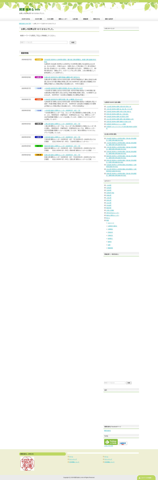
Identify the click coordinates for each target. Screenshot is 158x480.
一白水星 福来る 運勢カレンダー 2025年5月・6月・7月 (62, 110)
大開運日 (110, 229)
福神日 (110, 241)
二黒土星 (108, 198)
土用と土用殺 (110, 210)
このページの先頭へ (146, 478)
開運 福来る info (29, 9)
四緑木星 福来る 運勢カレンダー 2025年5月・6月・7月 (62, 146)
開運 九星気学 (109, 19)
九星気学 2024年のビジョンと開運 (116, 124)
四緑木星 (108, 208)
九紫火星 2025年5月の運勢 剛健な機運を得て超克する (62, 77)
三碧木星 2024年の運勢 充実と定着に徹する (118, 111)
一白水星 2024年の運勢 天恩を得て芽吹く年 (118, 106)
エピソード (111, 223)
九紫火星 (108, 195)
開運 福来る (107, 430)
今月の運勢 (50, 19)
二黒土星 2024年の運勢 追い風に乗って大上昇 (119, 109)
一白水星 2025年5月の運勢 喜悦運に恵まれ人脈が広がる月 (63, 88)
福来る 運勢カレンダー (112, 215)
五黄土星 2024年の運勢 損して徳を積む (117, 114)
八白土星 (108, 203)
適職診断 (85, 19)
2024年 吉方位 (26, 19)
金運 (109, 245)
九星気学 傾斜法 (112, 226)
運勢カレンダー (63, 19)
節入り (108, 218)
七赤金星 (108, 188)
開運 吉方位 (96, 19)
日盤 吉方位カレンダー (112, 213)
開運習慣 (110, 248)
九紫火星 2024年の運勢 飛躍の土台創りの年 (118, 121)
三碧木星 (108, 190)
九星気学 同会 (110, 193)
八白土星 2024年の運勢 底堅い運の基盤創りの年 (119, 119)
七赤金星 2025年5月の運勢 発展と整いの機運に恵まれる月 (63, 99)
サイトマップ (73, 459)
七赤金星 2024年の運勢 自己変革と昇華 (117, 116)
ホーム (71, 456)
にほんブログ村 (108, 446)
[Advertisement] (119, 66)
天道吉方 (110, 232)
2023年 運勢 (38, 19)
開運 (107, 220)
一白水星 (108, 185)
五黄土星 (108, 200)
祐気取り (110, 238)
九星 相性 (75, 19)
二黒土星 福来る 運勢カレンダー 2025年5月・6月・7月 (62, 124)
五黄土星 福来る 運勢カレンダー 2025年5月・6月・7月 (62, 155)
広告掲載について (74, 462)
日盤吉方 (110, 235)
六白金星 (108, 205)
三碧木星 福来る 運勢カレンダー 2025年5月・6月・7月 (62, 137)
